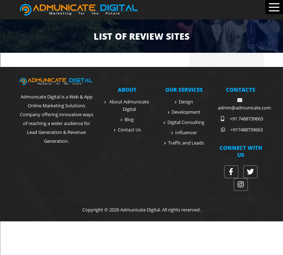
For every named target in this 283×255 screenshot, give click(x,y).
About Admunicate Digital (129, 105)
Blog (129, 119)
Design (186, 101)
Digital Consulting (185, 122)
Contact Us (129, 129)
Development (186, 112)
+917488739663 (241, 129)
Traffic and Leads (186, 143)
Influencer (186, 132)
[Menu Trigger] (274, 7)
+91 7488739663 (240, 118)
